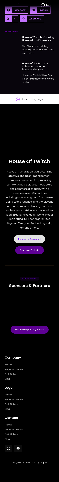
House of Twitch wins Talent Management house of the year (35, 66)
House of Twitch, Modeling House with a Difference (38, 39)
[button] (11, 18)
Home (8, 364)
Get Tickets (11, 374)
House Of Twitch (29, 161)
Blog (7, 378)
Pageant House (14, 369)
